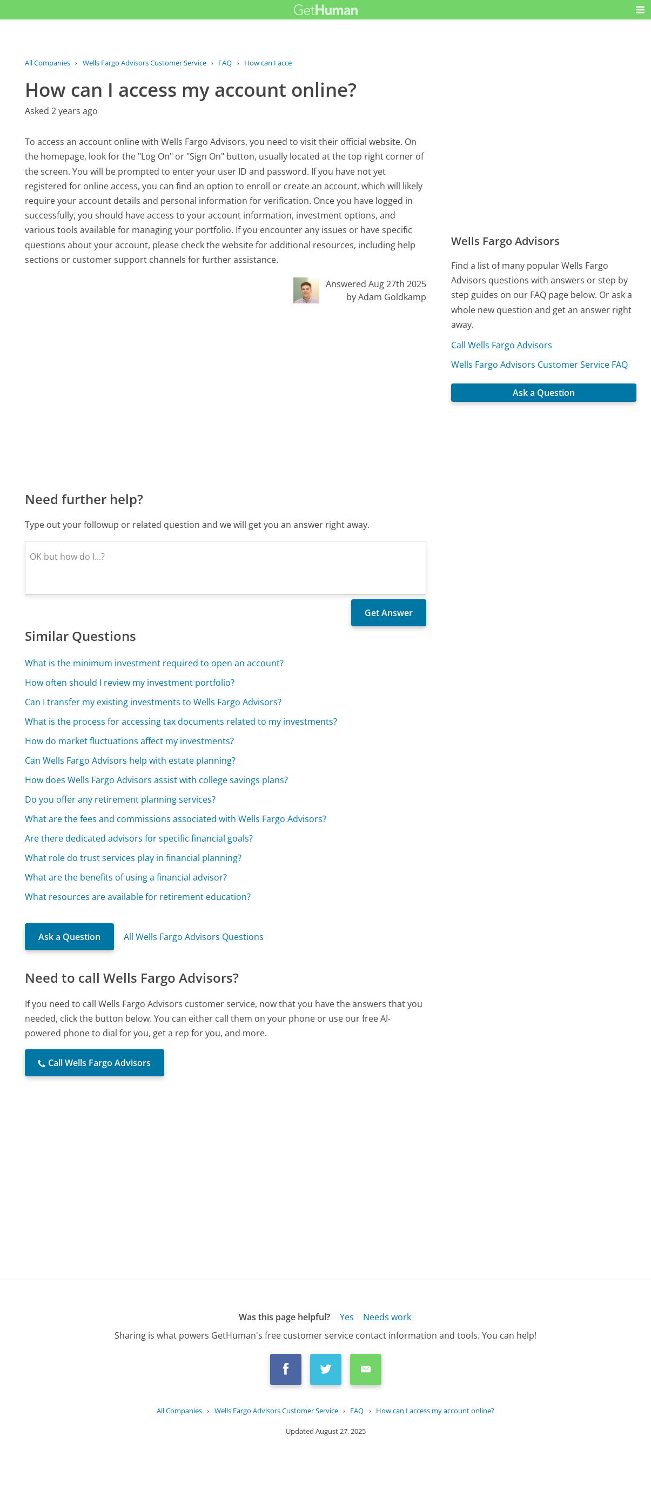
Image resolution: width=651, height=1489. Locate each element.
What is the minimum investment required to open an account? (154, 663)
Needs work (387, 1317)
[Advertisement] (225, 396)
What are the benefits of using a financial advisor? (126, 877)
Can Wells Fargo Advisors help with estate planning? (130, 760)
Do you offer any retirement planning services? (120, 799)
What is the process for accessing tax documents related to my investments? (181, 721)
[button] (640, 9)
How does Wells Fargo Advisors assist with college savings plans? (156, 780)
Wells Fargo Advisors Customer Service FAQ (539, 364)
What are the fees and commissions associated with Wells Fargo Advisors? (175, 819)
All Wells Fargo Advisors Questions (194, 937)
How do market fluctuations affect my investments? (129, 741)
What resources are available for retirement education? (138, 897)
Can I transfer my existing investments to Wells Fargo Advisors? (153, 702)
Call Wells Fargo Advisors (501, 345)
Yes (347, 1317)
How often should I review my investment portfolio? (129, 683)
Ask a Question (69, 937)
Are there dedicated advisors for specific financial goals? (139, 838)
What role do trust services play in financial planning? (133, 858)
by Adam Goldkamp (386, 297)
